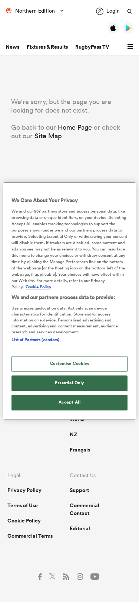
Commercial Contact (84, 509)
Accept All (70, 402)
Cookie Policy (24, 520)
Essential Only (69, 383)
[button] (131, 47)
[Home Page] (37, 28)
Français (80, 449)
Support (79, 490)
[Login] (108, 11)
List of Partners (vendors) (35, 340)
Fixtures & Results (47, 47)
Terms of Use (22, 505)
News (12, 47)
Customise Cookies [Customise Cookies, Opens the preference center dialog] (69, 364)
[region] (69, 301)
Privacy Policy (24, 490)
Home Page (75, 127)
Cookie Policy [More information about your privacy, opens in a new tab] (38, 287)
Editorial (80, 528)
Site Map (48, 136)
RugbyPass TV (92, 47)
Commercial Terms (30, 536)
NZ (73, 434)
